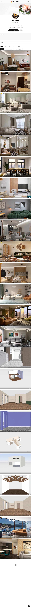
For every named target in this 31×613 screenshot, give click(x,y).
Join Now (28, 1)
